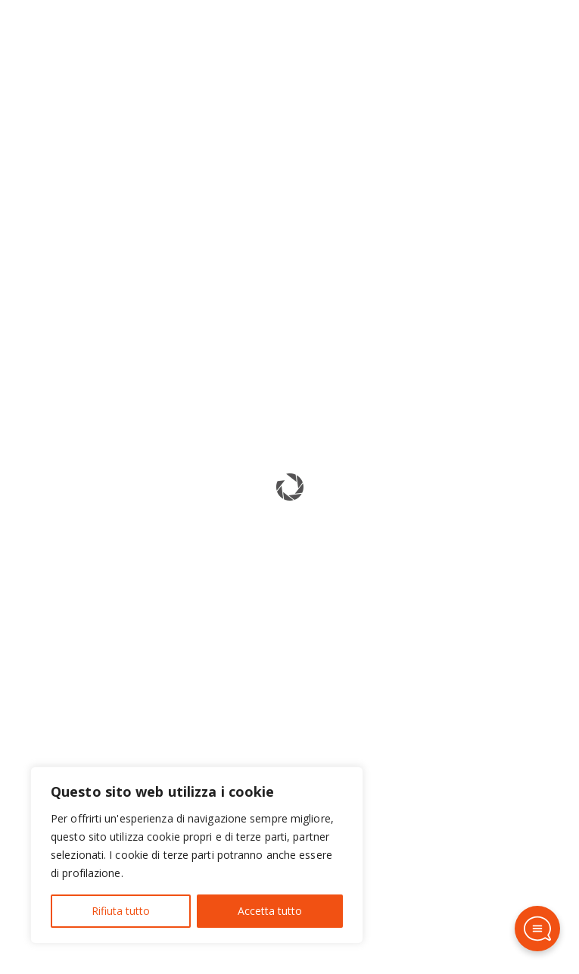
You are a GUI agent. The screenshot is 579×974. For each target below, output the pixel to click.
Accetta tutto (270, 911)
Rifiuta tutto (121, 911)
